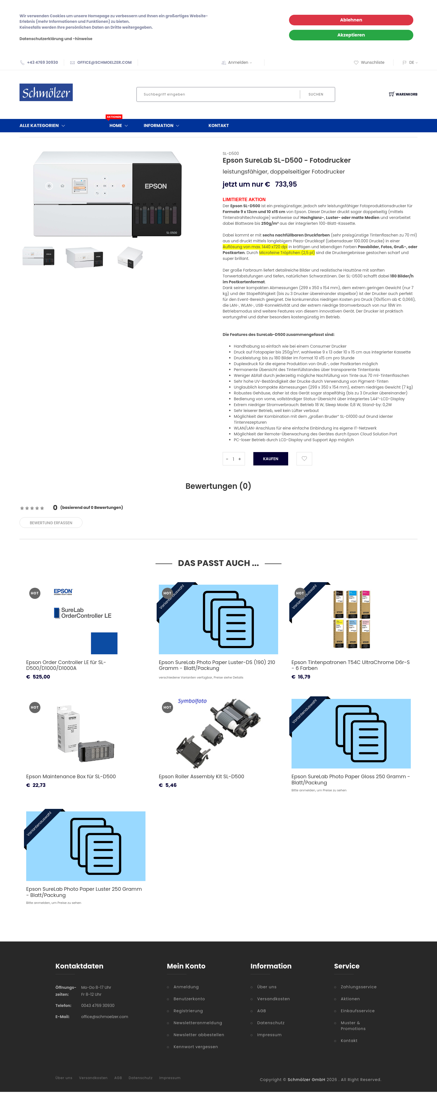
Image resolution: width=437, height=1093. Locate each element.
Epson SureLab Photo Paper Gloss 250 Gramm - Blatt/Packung (351, 780)
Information (163, 125)
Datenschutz (271, 1024)
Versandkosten (273, 1000)
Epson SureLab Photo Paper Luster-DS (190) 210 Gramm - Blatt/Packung (217, 666)
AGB (261, 1012)
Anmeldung (186, 988)
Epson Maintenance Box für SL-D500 (71, 777)
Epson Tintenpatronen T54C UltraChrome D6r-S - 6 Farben (351, 666)
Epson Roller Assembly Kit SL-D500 (201, 777)
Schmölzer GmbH (306, 1081)
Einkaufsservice (358, 1012)
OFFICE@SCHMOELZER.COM (104, 62)
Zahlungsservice (359, 988)
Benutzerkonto (189, 1000)
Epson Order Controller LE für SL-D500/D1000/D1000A (66, 666)
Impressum (269, 1036)
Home (120, 124)
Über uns (267, 988)
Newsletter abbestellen (199, 1036)
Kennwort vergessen (196, 1048)
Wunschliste (369, 62)
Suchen (315, 94)
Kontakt (218, 125)
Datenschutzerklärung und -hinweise (56, 39)
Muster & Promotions (353, 1027)
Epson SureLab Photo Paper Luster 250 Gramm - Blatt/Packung (84, 893)
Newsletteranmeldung (198, 1024)
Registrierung (188, 1012)
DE (411, 62)
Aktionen (350, 1000)
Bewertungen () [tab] (218, 486)
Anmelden (242, 62)
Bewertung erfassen (51, 524)
